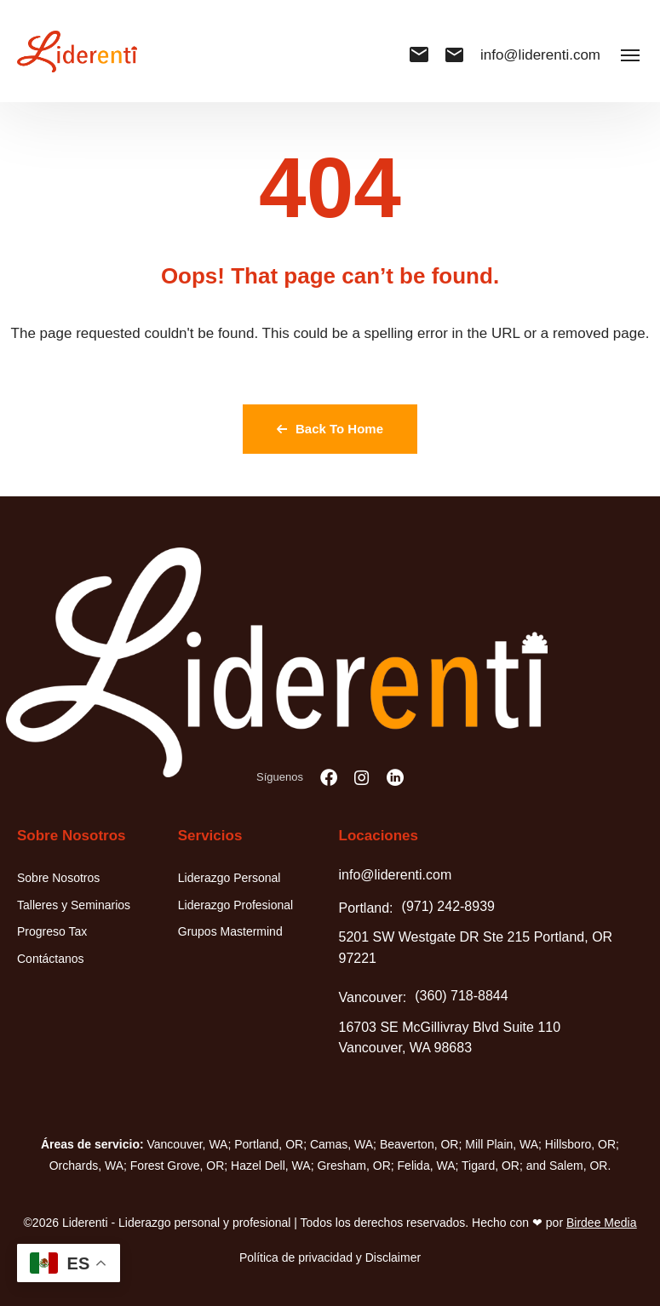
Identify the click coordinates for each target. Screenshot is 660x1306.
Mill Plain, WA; (503, 1144)
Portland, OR (268, 1144)
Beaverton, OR (419, 1144)
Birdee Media (601, 1222)
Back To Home (330, 428)
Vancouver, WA (187, 1144)
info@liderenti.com (522, 55)
